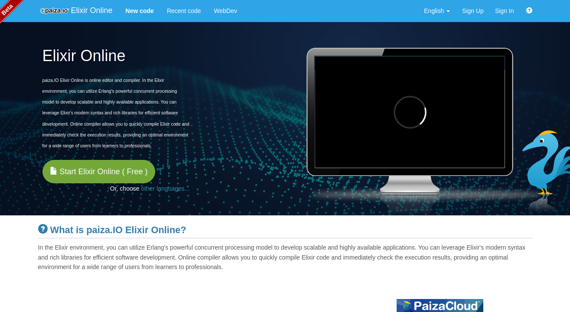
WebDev (225, 10)
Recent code (184, 10)
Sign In (504, 10)
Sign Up (473, 10)
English (437, 10)
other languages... (165, 188)
